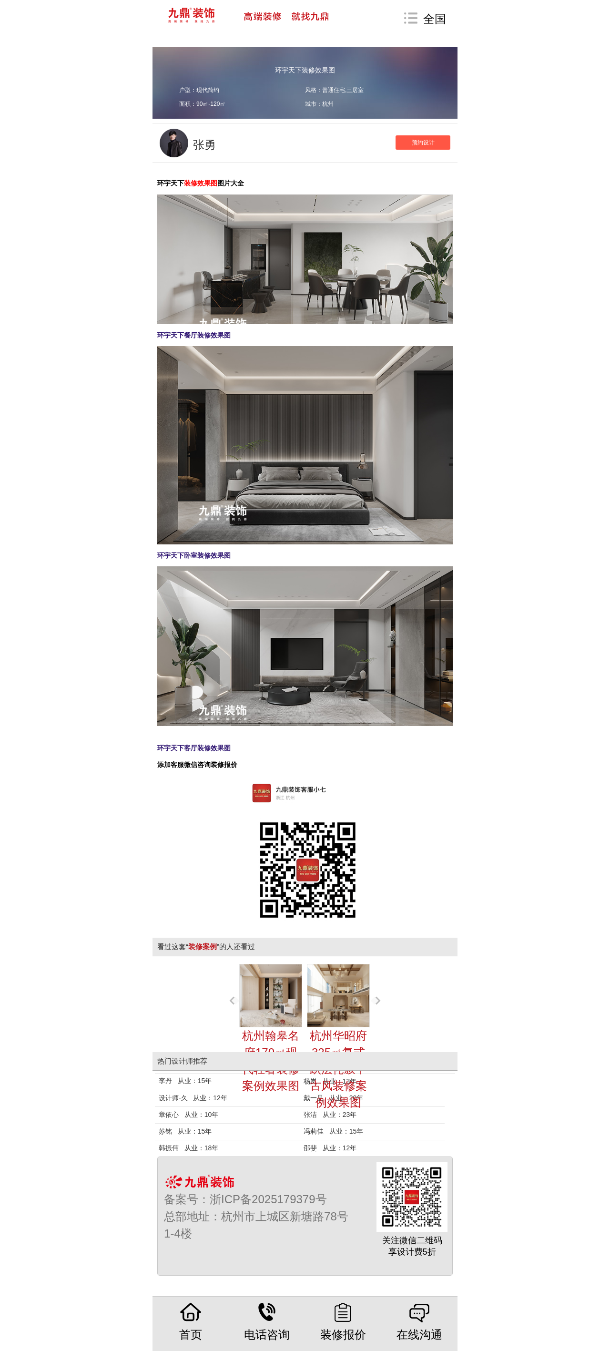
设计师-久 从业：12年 (193, 1098)
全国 (434, 18)
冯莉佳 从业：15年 (333, 1131)
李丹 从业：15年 (185, 1081)
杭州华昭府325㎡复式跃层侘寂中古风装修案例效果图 (338, 1036)
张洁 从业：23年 (330, 1114)
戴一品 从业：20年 (333, 1098)
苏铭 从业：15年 (185, 1131)
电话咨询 (267, 1321)
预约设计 (423, 142)
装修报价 (343, 1321)
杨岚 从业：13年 (330, 1081)
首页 (190, 1321)
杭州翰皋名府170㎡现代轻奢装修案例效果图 (270, 1028)
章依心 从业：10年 (188, 1114)
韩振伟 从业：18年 (188, 1148)
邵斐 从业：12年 (330, 1148)
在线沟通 (419, 1321)
